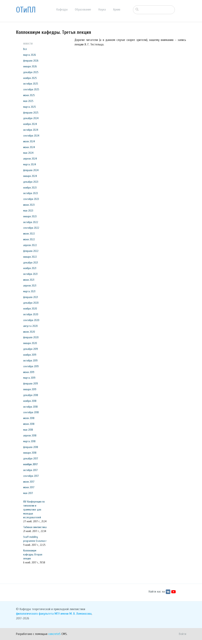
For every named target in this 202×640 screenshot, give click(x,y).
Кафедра (62, 9)
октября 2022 (30, 222)
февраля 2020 (31, 337)
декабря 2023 (30, 181)
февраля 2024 (31, 170)
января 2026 (30, 66)
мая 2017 (28, 493)
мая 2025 (28, 101)
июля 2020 (29, 331)
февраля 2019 (30, 383)
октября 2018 (30, 406)
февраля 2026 (30, 60)
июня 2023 (29, 204)
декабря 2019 (30, 349)
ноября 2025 (30, 78)
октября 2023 (30, 193)
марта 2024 (29, 164)
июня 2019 (28, 372)
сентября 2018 (31, 412)
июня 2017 (28, 487)
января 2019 (29, 389)
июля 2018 (28, 418)
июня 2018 (28, 424)
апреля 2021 (29, 285)
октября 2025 (30, 83)
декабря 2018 (30, 395)
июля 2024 (29, 141)
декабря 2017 (30, 458)
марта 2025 (29, 106)
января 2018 (29, 452)
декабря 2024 (31, 118)
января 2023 (30, 216)
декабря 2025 (30, 72)
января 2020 (30, 343)
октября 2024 (30, 129)
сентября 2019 (31, 366)
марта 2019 (29, 377)
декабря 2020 (31, 302)
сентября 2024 (31, 135)
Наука (102, 9)
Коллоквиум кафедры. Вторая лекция (32, 554)
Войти (182, 634)
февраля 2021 (30, 297)
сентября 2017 (31, 476)
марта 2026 (29, 55)
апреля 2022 (30, 245)
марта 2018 (29, 441)
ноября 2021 (29, 268)
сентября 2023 (31, 199)
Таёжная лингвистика (35, 527)
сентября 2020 (31, 320)
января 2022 (30, 256)
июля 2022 (29, 233)
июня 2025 (29, 95)
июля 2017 (28, 481)
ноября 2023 (30, 187)
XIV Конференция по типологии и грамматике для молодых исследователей (34, 509)
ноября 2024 (30, 124)
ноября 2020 (30, 308)
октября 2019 (30, 360)
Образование (83, 9)
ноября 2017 (30, 464)
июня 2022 (29, 239)
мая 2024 (28, 152)
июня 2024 (29, 147)
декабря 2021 (30, 262)
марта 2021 (29, 291)
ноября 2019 (29, 354)
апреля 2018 (29, 435)
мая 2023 (28, 210)
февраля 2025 (30, 112)
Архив (116, 9)
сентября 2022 (31, 227)
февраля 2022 (30, 251)
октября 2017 (30, 470)
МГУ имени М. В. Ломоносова (73, 614)
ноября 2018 (29, 401)
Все (25, 49)
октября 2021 (30, 274)
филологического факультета (35, 614)
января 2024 (30, 176)
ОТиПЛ (26, 10)
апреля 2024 (30, 158)
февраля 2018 (30, 447)
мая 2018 (28, 429)
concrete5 (54, 634)
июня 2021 (28, 279)
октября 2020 (30, 314)
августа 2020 (30, 326)
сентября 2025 (31, 89)
